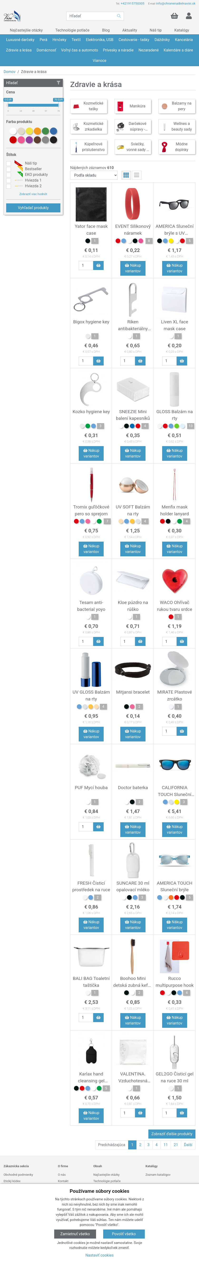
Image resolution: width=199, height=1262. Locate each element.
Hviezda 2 (27, 186)
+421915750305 (132, 3)
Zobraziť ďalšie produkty (171, 1134)
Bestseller (27, 169)
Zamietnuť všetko (75, 1234)
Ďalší (188, 1145)
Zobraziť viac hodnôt (33, 194)
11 (166, 1145)
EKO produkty (30, 175)
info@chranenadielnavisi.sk (175, 3)
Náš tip (25, 163)
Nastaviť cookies (99, 1255)
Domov (9, 71)
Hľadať (33, 83)
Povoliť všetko (124, 1234)
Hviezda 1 (27, 180)
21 (176, 1145)
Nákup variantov (133, 268)
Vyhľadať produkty (33, 208)
